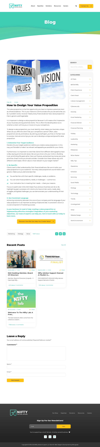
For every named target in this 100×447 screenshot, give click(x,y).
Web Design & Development (62, 444)
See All (63, 245)
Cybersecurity (75, 106)
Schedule (74, 171)
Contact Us (84, 6)
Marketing (11, 234)
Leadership (74, 139)
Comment (12, 345)
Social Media (75, 182)
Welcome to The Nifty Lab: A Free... (21, 314)
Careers (65, 6)
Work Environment (77, 220)
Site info (51, 444)
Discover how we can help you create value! (35, 221)
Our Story (54, 413)
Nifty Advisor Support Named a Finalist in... (51, 274)
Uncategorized (75, 204)
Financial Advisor (76, 123)
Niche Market (75, 155)
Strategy (20, 234)
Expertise (40, 6)
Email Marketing (76, 117)
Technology (74, 193)
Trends (73, 199)
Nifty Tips (74, 161)
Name (9, 364)
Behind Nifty (75, 84)
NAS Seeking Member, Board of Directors (21, 274)
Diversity (73, 112)
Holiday (73, 133)
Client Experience (76, 90)
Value (28, 234)
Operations (74, 166)
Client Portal (75, 95)
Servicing (74, 177)
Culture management (78, 101)
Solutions (49, 6)
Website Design (76, 215)
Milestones (74, 150)
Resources (57, 6)
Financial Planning (77, 128)
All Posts (73, 79)
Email (9, 372)
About (33, 6)
